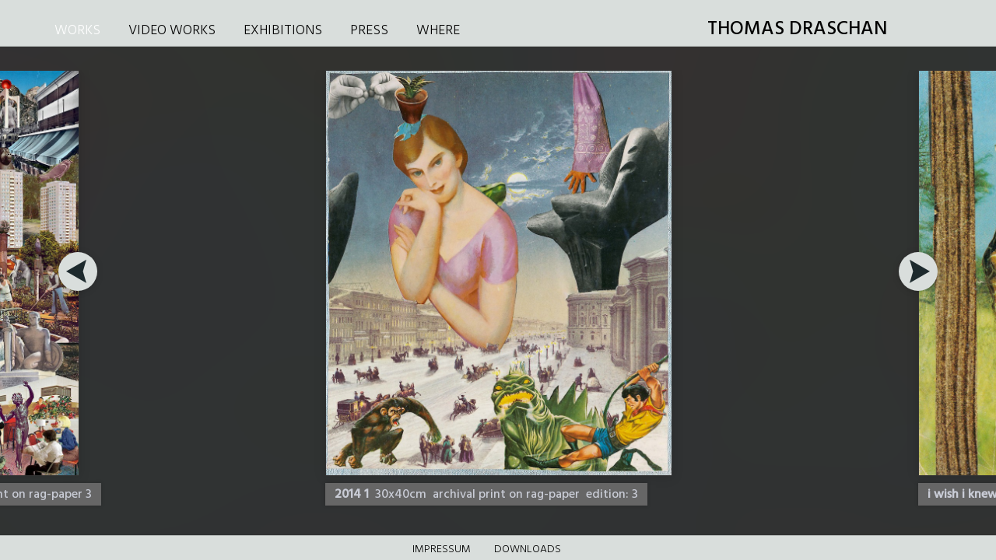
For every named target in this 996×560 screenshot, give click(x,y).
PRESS (369, 30)
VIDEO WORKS (172, 30)
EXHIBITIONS (283, 30)
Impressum (441, 549)
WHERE (438, 30)
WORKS (77, 30)
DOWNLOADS (527, 549)
